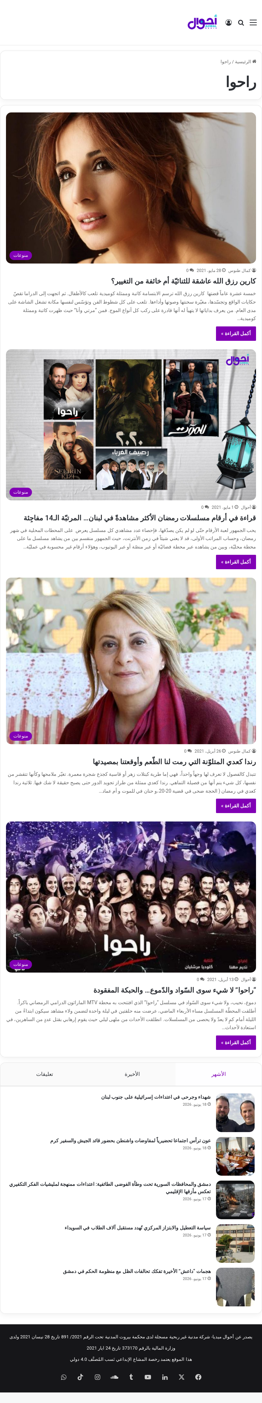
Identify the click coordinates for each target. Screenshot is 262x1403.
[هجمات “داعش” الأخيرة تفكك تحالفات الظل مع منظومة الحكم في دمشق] (235, 1297)
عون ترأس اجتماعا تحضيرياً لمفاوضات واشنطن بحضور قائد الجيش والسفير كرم (130, 1151)
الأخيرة (132, 1085)
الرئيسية (245, 61)
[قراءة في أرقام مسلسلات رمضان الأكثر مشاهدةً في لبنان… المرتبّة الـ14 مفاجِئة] (131, 424)
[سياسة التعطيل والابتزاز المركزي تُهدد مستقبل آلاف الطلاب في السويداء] (235, 1254)
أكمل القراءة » (236, 333)
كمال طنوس (239, 270)
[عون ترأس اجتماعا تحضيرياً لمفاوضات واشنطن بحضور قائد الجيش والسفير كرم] (235, 1167)
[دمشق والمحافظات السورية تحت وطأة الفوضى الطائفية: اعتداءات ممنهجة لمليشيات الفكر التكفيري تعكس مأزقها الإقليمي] (235, 1210)
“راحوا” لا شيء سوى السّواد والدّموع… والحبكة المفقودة (155, 1000)
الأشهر (218, 1085)
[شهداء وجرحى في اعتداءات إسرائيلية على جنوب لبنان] (235, 1123)
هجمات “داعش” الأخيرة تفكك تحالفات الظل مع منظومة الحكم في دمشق (137, 1282)
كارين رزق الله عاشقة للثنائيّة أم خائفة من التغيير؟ (166, 280)
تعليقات (44, 1085)
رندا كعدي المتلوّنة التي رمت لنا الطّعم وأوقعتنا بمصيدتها (155, 772)
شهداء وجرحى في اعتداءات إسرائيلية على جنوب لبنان (156, 1107)
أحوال (246, 507)
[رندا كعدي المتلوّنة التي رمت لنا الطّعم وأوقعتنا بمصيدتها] (131, 671)
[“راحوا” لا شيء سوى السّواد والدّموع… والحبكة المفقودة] (131, 907)
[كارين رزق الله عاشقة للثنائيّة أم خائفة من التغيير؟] (131, 188)
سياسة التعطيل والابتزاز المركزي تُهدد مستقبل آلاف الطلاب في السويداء (138, 1238)
